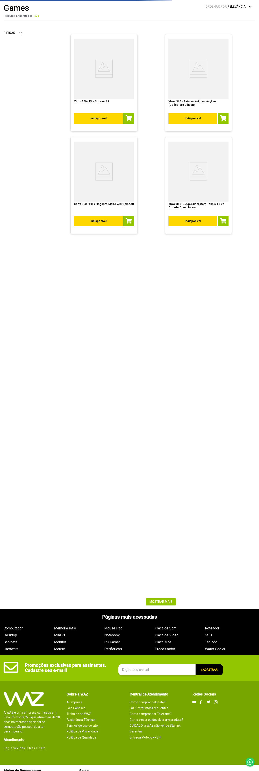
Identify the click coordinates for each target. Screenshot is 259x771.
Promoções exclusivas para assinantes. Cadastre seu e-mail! (65, 668)
